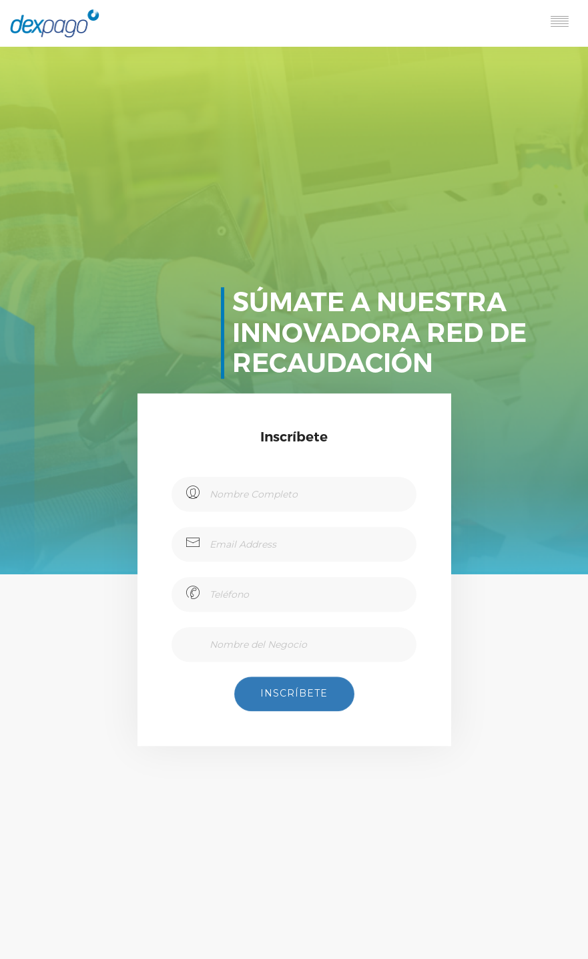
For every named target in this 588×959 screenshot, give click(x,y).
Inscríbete (294, 693)
